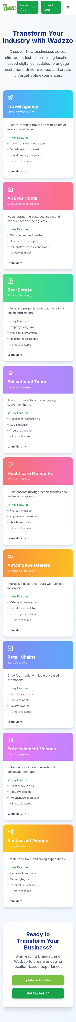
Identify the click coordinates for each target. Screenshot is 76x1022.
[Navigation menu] (68, 7)
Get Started (38, 993)
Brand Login (50, 7)
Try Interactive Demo (38, 980)
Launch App (27, 7)
